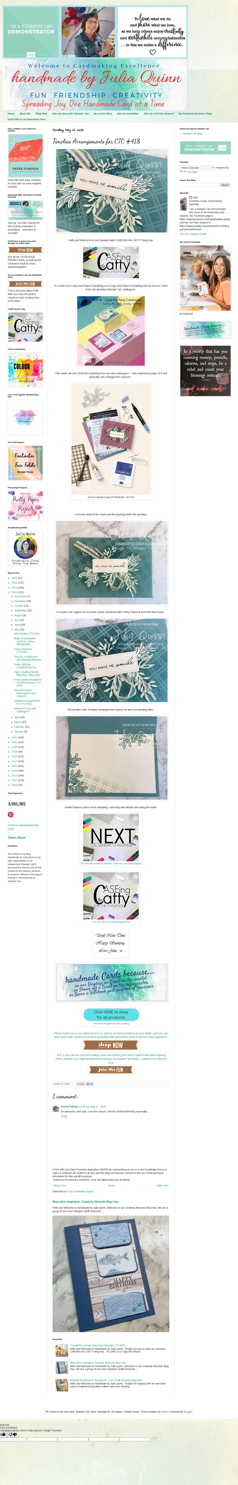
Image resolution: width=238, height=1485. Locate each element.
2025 (15, 582)
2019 (15, 751)
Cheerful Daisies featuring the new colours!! (24, 693)
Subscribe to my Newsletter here (26, 119)
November (20, 601)
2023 (15, 592)
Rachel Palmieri (69, 1106)
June (17, 624)
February (19, 726)
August (18, 615)
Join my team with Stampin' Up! (70, 113)
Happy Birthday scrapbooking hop (25, 666)
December (20, 596)
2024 (15, 587)
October (19, 605)
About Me (24, 113)
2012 (15, 784)
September (20, 610)
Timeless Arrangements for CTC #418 (27, 702)
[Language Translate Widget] (197, 167)
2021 (15, 742)
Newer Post (59, 1185)
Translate (188, 172)
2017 (15, 761)
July (16, 620)
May (17, 629)
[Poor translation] (12, 1435)
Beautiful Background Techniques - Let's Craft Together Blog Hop (106, 1380)
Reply (64, 1116)
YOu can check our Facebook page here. (111, 922)
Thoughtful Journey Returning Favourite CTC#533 (97, 1345)
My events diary (103, 113)
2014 (15, 775)
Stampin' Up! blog (192, 133)
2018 (15, 756)
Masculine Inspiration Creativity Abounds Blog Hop (85, 1201)
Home (11, 113)
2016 (15, 766)
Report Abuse (16, 837)
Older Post (162, 1185)
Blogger (188, 1411)
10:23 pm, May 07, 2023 (92, 1106)
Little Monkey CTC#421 (27, 633)
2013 (15, 780)
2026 (15, 578)
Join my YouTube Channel (159, 113)
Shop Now (41, 113)
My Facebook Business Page (195, 113)
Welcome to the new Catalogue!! (25, 710)
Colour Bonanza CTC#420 (23, 650)
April (17, 717)
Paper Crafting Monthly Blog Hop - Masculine (27, 673)
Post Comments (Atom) (80, 1191)
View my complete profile (193, 234)
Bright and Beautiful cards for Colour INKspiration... (24, 641)
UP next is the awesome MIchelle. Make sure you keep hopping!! (110, 863)
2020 (15, 747)
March (18, 722)
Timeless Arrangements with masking (111, 1023)
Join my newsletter (128, 113)
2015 (15, 770)
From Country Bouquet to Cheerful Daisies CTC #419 (28, 682)
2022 (15, 737)
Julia (195, 197)
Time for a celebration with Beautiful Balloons (27, 658)
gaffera (165, 1411)
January (19, 731)
